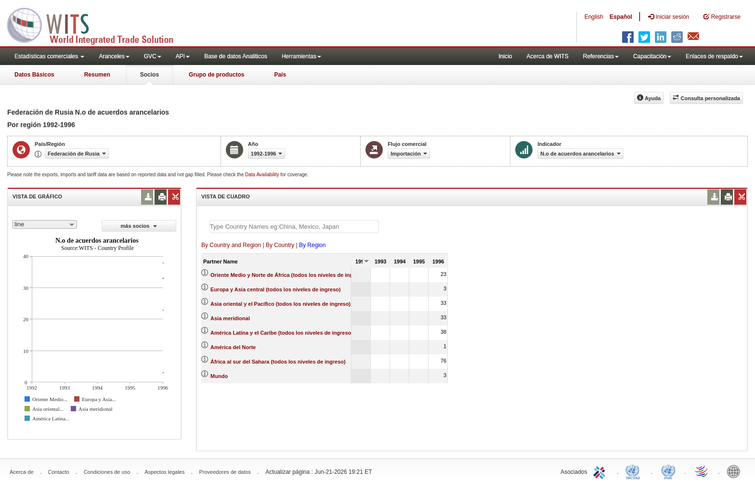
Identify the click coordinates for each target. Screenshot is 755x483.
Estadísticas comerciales (49, 56)
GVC (152, 56)
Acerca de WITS (547, 56)
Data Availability (262, 174)
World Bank (735, 471)
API (183, 56)
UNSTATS (668, 471)
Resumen (97, 74)
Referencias (601, 56)
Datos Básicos (34, 74)
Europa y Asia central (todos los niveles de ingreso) (275, 289)
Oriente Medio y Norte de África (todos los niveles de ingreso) (288, 275)
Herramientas (301, 56)
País (280, 74)
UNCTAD (634, 471)
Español (621, 16)
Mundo (219, 376)
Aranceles (114, 56)
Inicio (505, 56)
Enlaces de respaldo (714, 56)
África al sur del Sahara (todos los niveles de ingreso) (278, 362)
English (594, 16)
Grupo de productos (216, 74)
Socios (149, 74)
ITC (601, 471)
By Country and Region (231, 245)
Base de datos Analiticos (235, 56)
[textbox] (294, 226)
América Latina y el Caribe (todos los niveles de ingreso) (281, 333)
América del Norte (233, 347)
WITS (96, 24)
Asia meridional (230, 318)
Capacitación (652, 56)
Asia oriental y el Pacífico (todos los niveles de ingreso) (280, 304)
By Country (280, 245)
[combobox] (45, 224)
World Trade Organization (702, 471)
